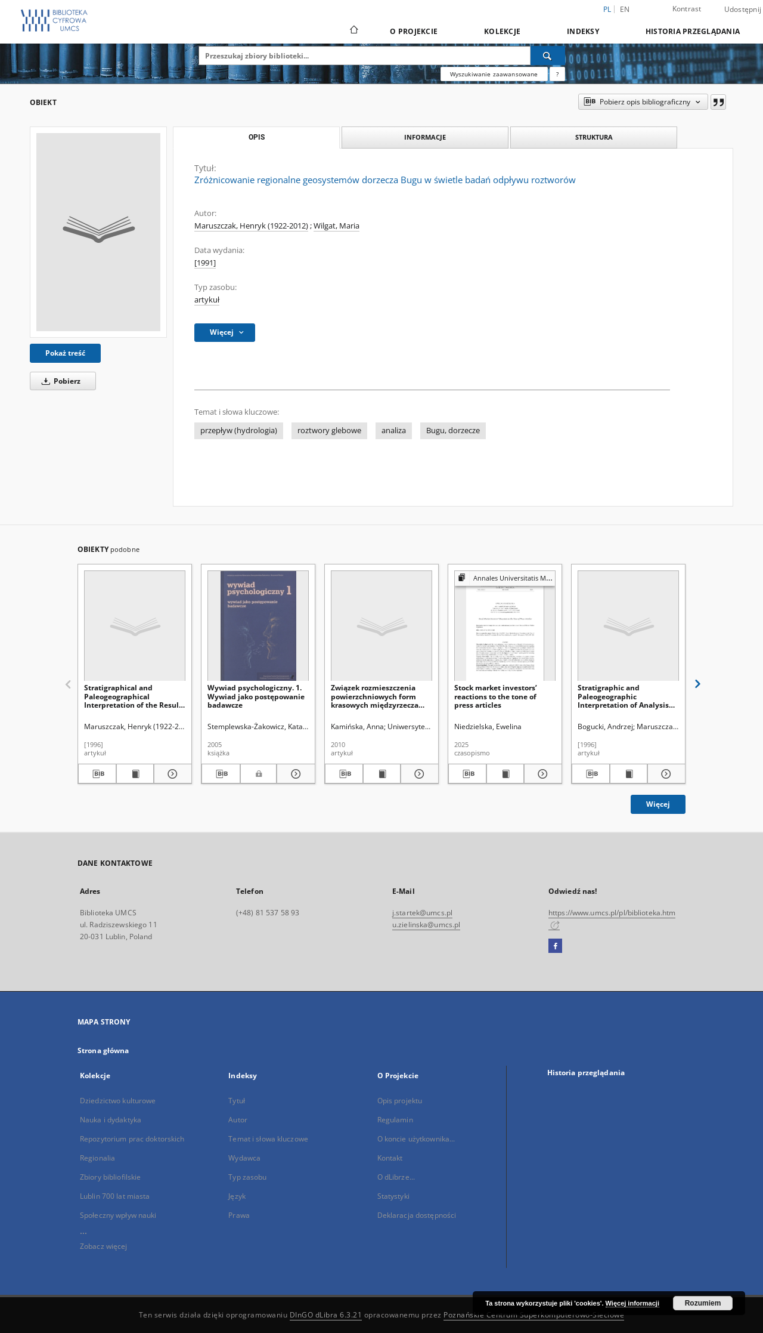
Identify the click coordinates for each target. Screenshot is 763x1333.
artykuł (206, 300)
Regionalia (97, 1158)
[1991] (205, 263)
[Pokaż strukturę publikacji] (505, 578)
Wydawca (244, 1158)
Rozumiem (703, 1303)
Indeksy (583, 31)
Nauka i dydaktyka (110, 1120)
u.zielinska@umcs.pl (426, 924)
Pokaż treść (65, 353)
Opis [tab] (257, 137)
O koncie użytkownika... (416, 1139)
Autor (237, 1120)
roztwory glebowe (329, 430)
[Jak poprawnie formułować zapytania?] (557, 74)
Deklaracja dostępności (417, 1215)
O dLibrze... (396, 1177)
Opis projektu (400, 1101)
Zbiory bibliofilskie (110, 1177)
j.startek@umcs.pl (422, 913)
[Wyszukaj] (548, 55)
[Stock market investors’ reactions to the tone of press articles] (505, 626)
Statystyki (393, 1196)
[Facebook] (555, 946)
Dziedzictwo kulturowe (118, 1101)
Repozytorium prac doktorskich (132, 1139)
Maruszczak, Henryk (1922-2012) (251, 226)
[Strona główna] (353, 31)
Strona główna (103, 1050)
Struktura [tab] (594, 136)
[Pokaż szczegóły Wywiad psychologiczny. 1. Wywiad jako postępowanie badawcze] (294, 774)
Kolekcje (502, 31)
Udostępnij (743, 9)
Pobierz (59, 381)
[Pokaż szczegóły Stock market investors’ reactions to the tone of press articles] (541, 774)
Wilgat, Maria (336, 226)
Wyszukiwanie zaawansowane (494, 74)
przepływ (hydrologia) (238, 430)
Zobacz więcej (104, 1246)
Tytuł (236, 1101)
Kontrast (687, 9)
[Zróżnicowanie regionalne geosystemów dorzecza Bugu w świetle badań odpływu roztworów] (98, 232)
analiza (394, 430)
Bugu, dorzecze (453, 430)
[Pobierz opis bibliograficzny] (97, 774)
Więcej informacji (632, 1303)
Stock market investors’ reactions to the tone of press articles (495, 696)
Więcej (658, 804)
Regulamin (395, 1120)
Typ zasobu (247, 1177)
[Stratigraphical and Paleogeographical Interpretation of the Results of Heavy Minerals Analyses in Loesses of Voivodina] (135, 626)
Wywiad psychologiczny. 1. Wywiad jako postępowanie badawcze (256, 696)
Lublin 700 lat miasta (115, 1196)
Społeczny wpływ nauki (118, 1215)
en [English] (625, 9)
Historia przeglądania (693, 31)
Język (237, 1196)
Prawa (239, 1215)
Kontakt (390, 1158)
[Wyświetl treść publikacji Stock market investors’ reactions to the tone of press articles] (505, 774)
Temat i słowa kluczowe (268, 1139)
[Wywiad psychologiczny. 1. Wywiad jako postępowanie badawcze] (258, 626)
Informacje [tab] (425, 136)
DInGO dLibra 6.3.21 (326, 1315)
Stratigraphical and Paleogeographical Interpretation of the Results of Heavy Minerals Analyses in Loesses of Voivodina (134, 696)
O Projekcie (414, 31)
